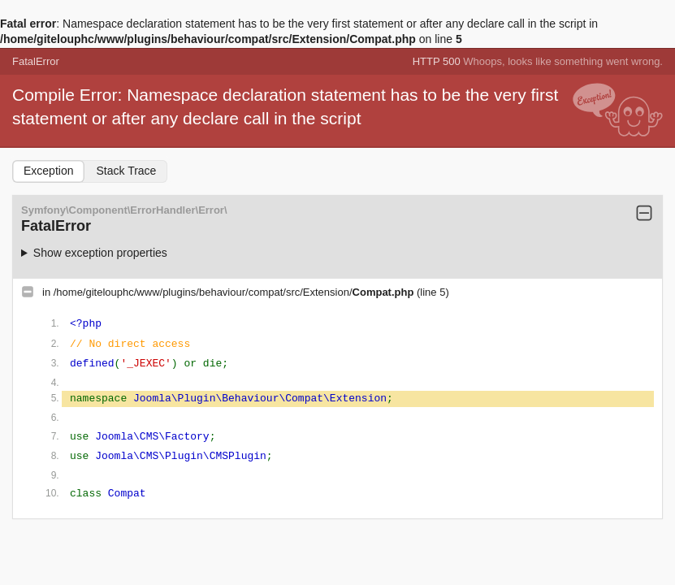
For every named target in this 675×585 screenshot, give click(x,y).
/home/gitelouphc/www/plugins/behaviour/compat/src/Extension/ (235, 292)
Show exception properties (100, 252)
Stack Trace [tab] (126, 170)
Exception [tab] (48, 170)
